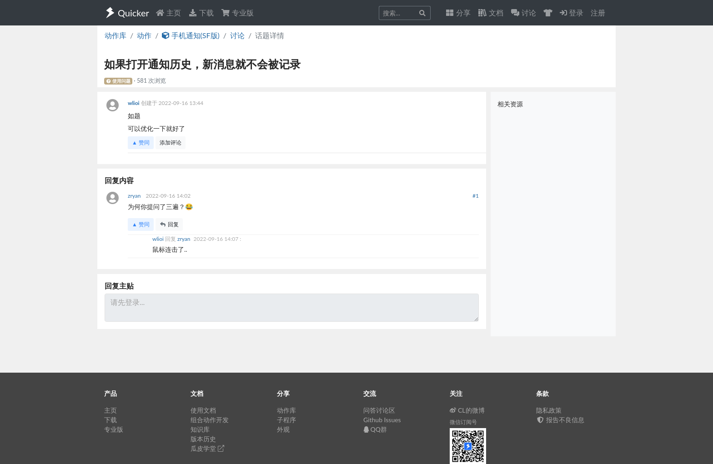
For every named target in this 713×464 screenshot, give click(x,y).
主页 (168, 12)
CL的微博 (467, 410)
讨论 (237, 35)
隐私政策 (549, 410)
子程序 (286, 420)
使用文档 (203, 410)
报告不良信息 (560, 420)
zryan (135, 195)
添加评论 (170, 142)
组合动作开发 (210, 420)
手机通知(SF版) (190, 35)
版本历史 (203, 439)
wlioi (134, 103)
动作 (144, 35)
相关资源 (510, 104)
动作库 (115, 35)
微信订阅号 (463, 422)
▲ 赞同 (141, 142)
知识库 (200, 429)
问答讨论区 (379, 410)
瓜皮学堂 (207, 448)
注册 (598, 12)
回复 (169, 224)
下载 (201, 12)
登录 (571, 12)
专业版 (237, 12)
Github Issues (382, 420)
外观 (283, 429)
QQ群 (375, 429)
